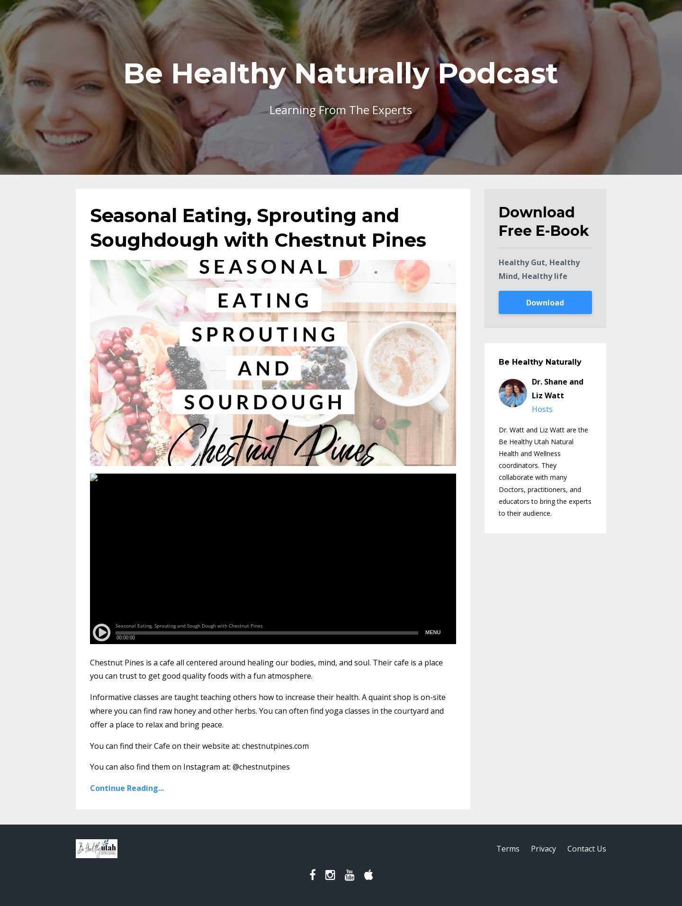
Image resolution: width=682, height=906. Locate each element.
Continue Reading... (127, 788)
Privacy (543, 848)
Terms (508, 848)
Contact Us (586, 848)
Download (545, 302)
